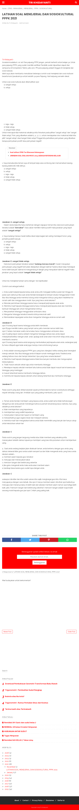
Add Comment (24, 24)
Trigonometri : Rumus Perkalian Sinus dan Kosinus (26, 704)
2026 (7, 754)
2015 (7, 790)
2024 (7, 756)
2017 (7, 784)
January (10, 773)
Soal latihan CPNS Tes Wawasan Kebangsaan (27, 153)
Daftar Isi (63, 801)
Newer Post (7, 632)
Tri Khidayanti (39, 2)
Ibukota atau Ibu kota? (14, 697)
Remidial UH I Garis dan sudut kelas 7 (20, 723)
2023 (7, 759)
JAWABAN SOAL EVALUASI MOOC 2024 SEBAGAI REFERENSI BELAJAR (35, 156)
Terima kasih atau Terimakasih (18, 710)
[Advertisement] (39, 42)
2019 (7, 779)
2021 (7, 765)
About (14, 801)
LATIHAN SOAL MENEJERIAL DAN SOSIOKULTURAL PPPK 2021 (31, 770)
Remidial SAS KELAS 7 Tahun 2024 (18, 741)
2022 (7, 762)
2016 (7, 787)
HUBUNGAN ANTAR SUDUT (15, 732)
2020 (7, 776)
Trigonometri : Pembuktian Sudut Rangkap (23, 691)
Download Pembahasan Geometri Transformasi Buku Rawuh (31, 684)
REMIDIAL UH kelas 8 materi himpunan (20, 728)
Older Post (71, 632)
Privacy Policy (37, 801)
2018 (7, 782)
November (11, 768)
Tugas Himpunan (11, 737)
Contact (24, 801)
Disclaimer (51, 801)
